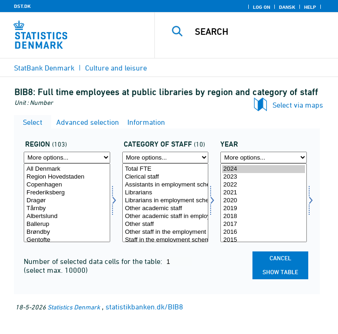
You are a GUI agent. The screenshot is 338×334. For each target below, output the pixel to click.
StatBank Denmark (44, 68)
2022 (263, 185)
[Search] (263, 31)
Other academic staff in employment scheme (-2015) (165, 216)
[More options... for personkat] (165, 157)
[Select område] (67, 202)
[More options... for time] (263, 157)
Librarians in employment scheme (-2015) (165, 201)
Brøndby (67, 232)
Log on (261, 7)
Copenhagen (67, 185)
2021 (263, 193)
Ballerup (67, 224)
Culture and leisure (116, 68)
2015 (263, 240)
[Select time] (263, 202)
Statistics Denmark (73, 307)
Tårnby (67, 208)
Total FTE (165, 169)
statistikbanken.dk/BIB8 (144, 306)
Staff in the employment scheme (165, 240)
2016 (263, 232)
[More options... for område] (67, 157)
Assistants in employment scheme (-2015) (165, 185)
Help (310, 7)
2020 (263, 201)
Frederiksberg (67, 193)
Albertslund (67, 216)
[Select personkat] (165, 202)
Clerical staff (165, 177)
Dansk (287, 7)
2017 (263, 224)
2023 (263, 177)
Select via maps (297, 105)
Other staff (165, 224)
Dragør (67, 201)
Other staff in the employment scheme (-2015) (165, 232)
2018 (263, 216)
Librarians (165, 193)
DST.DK (22, 6)
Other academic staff (165, 208)
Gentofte (67, 240)
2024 (263, 169)
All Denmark (67, 169)
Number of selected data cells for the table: (94, 261)
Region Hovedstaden (67, 177)
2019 (263, 208)
